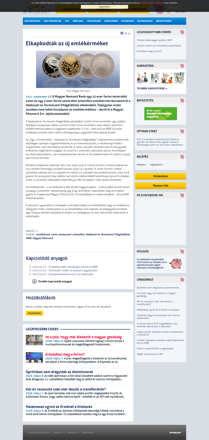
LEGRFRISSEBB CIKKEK (42, 329)
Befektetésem (163, 21)
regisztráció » (156, 164)
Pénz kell (78, 21)
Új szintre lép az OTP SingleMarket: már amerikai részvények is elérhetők (157, 325)
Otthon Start (147, 131)
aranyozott (64, 234)
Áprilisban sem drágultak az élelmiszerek (158, 287)
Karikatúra (145, 66)
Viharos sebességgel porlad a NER (154, 40)
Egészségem (111, 21)
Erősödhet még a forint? (149, 51)
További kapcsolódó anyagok (55, 281)
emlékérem (43, 234)
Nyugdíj (143, 251)
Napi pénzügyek (52, 21)
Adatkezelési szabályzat (38, 432)
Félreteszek (94, 21)
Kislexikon (160, 176)
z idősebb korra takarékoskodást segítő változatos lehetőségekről (152, 265)
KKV (67, 21)
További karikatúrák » (152, 88)
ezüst (54, 234)
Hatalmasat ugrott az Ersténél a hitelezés (158, 309)
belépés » (142, 164)
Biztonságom (145, 21)
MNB (28, 238)
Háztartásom (32, 21)
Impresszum (72, 432)
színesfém (78, 234)
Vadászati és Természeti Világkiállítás (108, 234)
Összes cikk (161, 185)
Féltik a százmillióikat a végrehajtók (155, 348)
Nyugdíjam (127, 21)
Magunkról (58, 432)
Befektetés (145, 100)
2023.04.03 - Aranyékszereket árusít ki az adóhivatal (62, 274)
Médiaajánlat (87, 432)
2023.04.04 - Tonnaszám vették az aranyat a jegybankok (64, 270)
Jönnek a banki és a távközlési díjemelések (159, 45)
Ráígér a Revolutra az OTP (150, 354)
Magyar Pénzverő (42, 238)
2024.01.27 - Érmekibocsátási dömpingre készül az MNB (64, 266)
